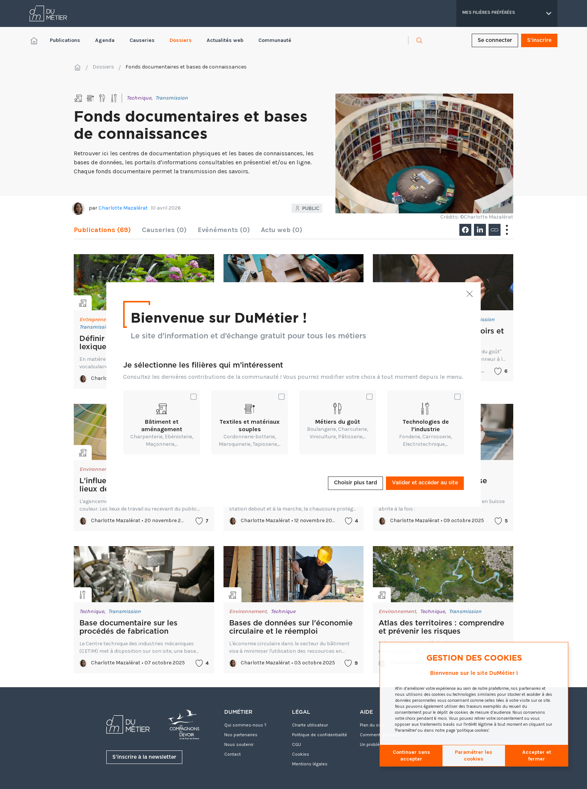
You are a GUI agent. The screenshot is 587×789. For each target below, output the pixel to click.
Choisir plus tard (355, 482)
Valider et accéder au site (425, 482)
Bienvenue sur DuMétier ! (219, 317)
